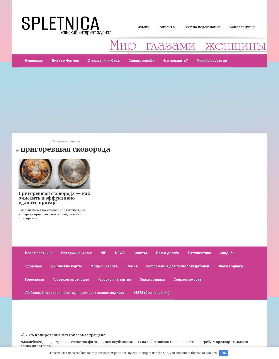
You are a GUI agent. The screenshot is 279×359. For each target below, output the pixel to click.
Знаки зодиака (230, 266)
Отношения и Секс (104, 61)
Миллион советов (212, 61)
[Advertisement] (139, 100)
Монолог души (242, 27)
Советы (140, 253)
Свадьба (227, 253)
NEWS (120, 253)
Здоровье (33, 266)
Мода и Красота (104, 266)
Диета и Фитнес (65, 61)
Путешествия (199, 253)
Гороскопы (34, 279)
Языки (144, 27)
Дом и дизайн (167, 253)
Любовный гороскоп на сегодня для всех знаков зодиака (74, 293)
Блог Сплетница (39, 253)
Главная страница (66, 141)
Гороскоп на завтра (114, 279)
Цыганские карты (66, 266)
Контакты (166, 27)
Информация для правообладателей (177, 266)
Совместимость (187, 279)
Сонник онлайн (141, 61)
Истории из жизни (76, 253)
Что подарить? (175, 61)
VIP (103, 253)
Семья (132, 266)
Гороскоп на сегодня (71, 279)
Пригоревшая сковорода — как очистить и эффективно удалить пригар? (54, 198)
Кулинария (34, 61)
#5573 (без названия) (151, 293)
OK (224, 353)
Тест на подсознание (202, 27)
